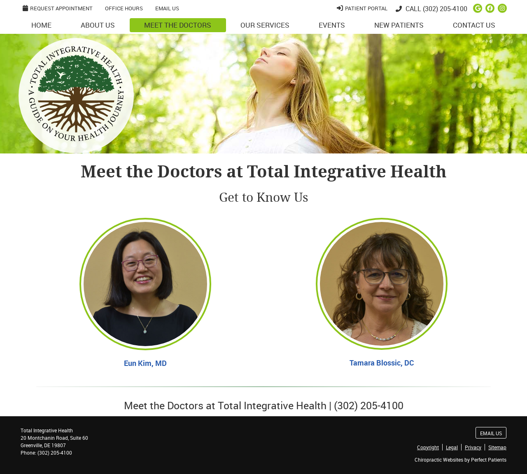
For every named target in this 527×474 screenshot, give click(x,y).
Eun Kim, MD (145, 363)
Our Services (264, 25)
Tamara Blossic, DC (382, 363)
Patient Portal (362, 8)
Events (332, 25)
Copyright (428, 447)
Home (41, 25)
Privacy (473, 447)
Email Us (167, 8)
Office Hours (124, 8)
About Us (98, 25)
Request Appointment (58, 8)
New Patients (399, 25)
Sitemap (497, 447)
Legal (452, 447)
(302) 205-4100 (445, 8)
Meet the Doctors (177, 25)
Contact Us (474, 25)
